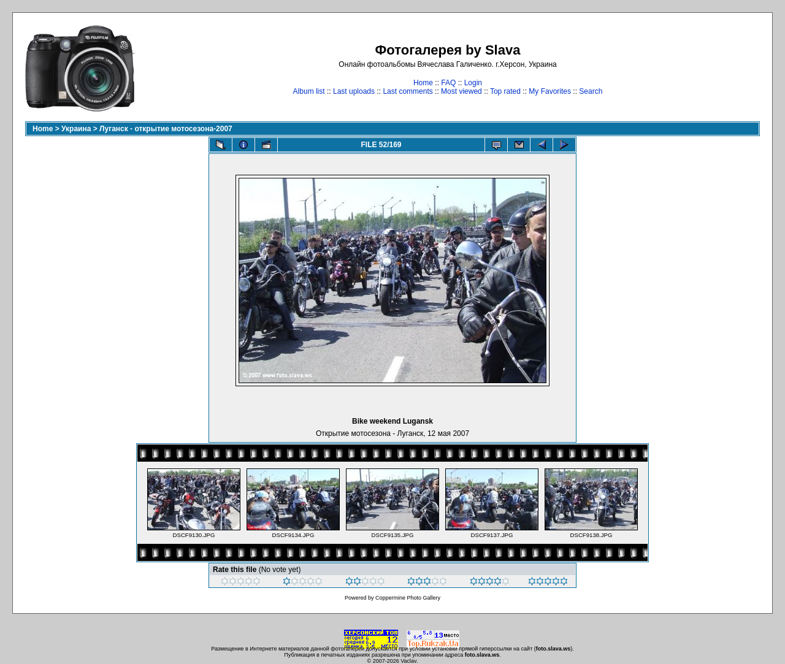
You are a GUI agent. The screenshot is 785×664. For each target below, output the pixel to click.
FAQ (448, 82)
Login (473, 82)
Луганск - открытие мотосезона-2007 (165, 128)
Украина (76, 128)
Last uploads (354, 91)
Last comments (407, 91)
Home (423, 82)
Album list (309, 91)
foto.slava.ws (553, 649)
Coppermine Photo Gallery (407, 598)
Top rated (505, 91)
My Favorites (550, 91)
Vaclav (408, 661)
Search (590, 91)
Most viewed (461, 91)
